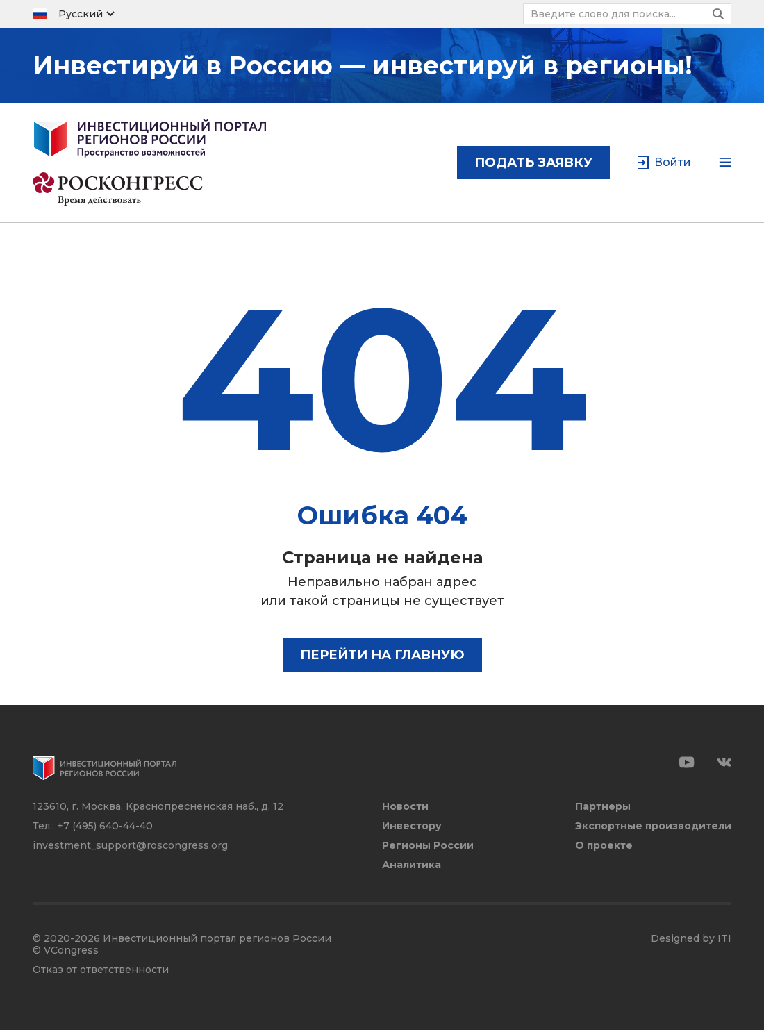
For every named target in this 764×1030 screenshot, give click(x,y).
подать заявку (533, 162)
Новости (405, 807)
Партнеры (603, 807)
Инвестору (412, 826)
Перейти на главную (382, 655)
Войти (672, 162)
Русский (80, 14)
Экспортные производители (653, 826)
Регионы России (428, 846)
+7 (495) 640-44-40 (105, 826)
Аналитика (411, 865)
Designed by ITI (691, 939)
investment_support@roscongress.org (130, 845)
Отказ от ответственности (101, 970)
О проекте (604, 846)
